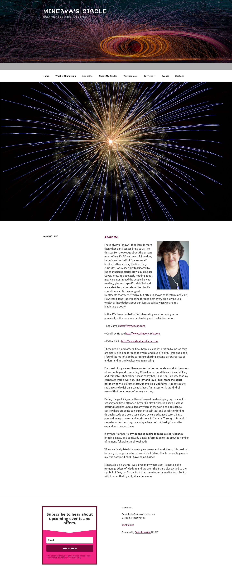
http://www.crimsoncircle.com (142, 333)
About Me (87, 76)
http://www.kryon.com (132, 325)
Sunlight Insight (143, 532)
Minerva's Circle (75, 11)
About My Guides (108, 76)
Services (150, 76)
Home (46, 76)
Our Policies (128, 525)
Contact (179, 76)
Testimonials (130, 76)
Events (165, 76)
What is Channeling (65, 76)
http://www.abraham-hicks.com (139, 341)
